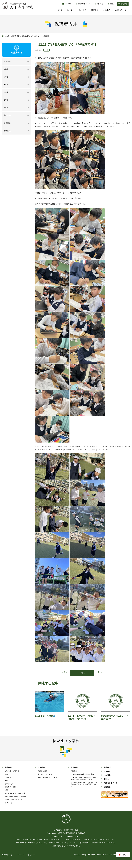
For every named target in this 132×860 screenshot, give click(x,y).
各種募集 (7, 125)
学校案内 (70, 10)
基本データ (9, 784)
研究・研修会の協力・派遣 (47, 778)
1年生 (6, 70)
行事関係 (7, 133)
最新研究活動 (42, 771)
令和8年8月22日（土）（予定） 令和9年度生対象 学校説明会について (84, 785)
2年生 (6, 77)
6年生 (6, 109)
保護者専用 (15, 36)
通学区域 (74, 771)
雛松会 (111, 4)
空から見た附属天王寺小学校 (15, 793)
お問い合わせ (120, 10)
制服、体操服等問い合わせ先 (15, 797)
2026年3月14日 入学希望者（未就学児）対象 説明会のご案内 (83, 779)
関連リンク (9, 790)
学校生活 (82, 10)
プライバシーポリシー (26, 855)
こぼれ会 (98, 4)
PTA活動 (66, 4)
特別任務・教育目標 (12, 771)
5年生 (6, 101)
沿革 (6, 774)
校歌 (6, 781)
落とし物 (7, 117)
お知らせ (7, 62)
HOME (59, 10)
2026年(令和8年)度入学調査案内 (82, 774)
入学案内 (106, 10)
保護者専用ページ (82, 4)
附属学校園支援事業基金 (13, 800)
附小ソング (9, 803)
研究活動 (94, 10)
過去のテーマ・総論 (45, 774)
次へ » (100, 672)
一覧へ (82, 673)
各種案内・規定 (10, 787)
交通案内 (122, 4)
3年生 (6, 85)
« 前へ (64, 672)
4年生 (6, 93)
